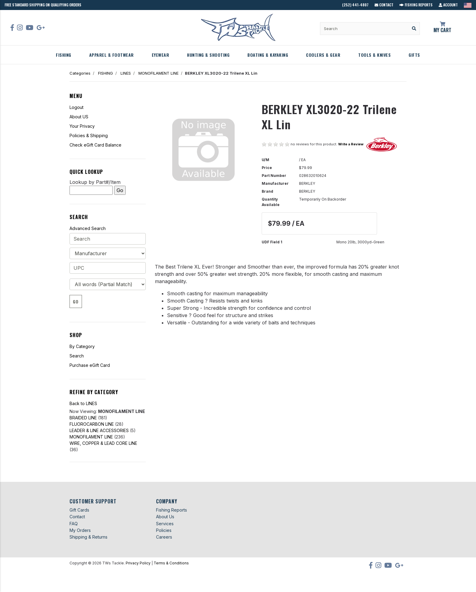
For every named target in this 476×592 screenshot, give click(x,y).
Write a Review (350, 144)
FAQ (74, 523)
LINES (126, 73)
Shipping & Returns (88, 537)
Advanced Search (88, 228)
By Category (82, 346)
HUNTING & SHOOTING (208, 55)
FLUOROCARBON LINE (92, 424)
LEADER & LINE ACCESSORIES (99, 430)
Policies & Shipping (89, 135)
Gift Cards (79, 510)
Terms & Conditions (171, 563)
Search (77, 355)
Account (448, 4)
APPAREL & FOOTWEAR (111, 55)
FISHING (63, 55)
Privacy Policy (138, 563)
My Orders (80, 530)
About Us (165, 516)
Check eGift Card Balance (95, 144)
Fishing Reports (416, 4)
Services (165, 523)
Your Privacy (82, 126)
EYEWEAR (160, 55)
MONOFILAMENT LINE (158, 73)
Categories (80, 73)
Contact (384, 4)
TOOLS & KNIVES (374, 55)
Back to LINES (83, 403)
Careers (164, 537)
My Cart (442, 28)
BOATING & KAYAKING (267, 55)
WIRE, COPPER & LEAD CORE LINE (103, 443)
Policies (164, 530)
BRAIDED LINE (83, 417)
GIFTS (414, 55)
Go (76, 301)
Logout (76, 107)
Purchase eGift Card (90, 365)
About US (79, 116)
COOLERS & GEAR (323, 55)
